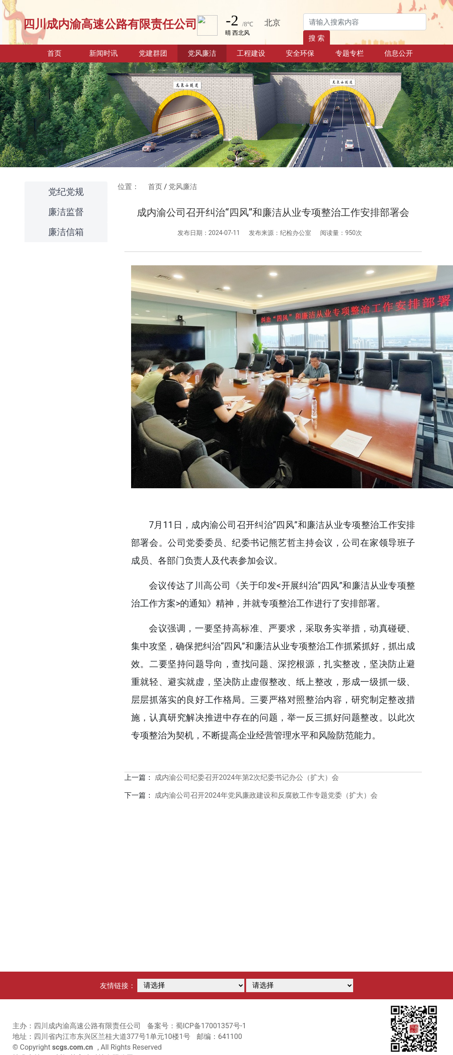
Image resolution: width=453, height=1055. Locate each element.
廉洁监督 (66, 211)
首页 (63, 53)
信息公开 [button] (398, 53)
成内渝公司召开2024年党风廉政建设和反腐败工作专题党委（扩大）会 (266, 795)
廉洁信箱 (66, 232)
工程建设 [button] (251, 53)
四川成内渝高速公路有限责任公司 (110, 24)
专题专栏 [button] (349, 53)
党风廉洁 (183, 186)
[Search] (364, 21)
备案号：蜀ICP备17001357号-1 (196, 1026)
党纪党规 (66, 191)
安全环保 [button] (300, 53)
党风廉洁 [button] (202, 53)
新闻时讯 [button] (103, 53)
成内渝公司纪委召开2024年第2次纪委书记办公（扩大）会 (247, 777)
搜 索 (317, 38)
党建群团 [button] (153, 53)
